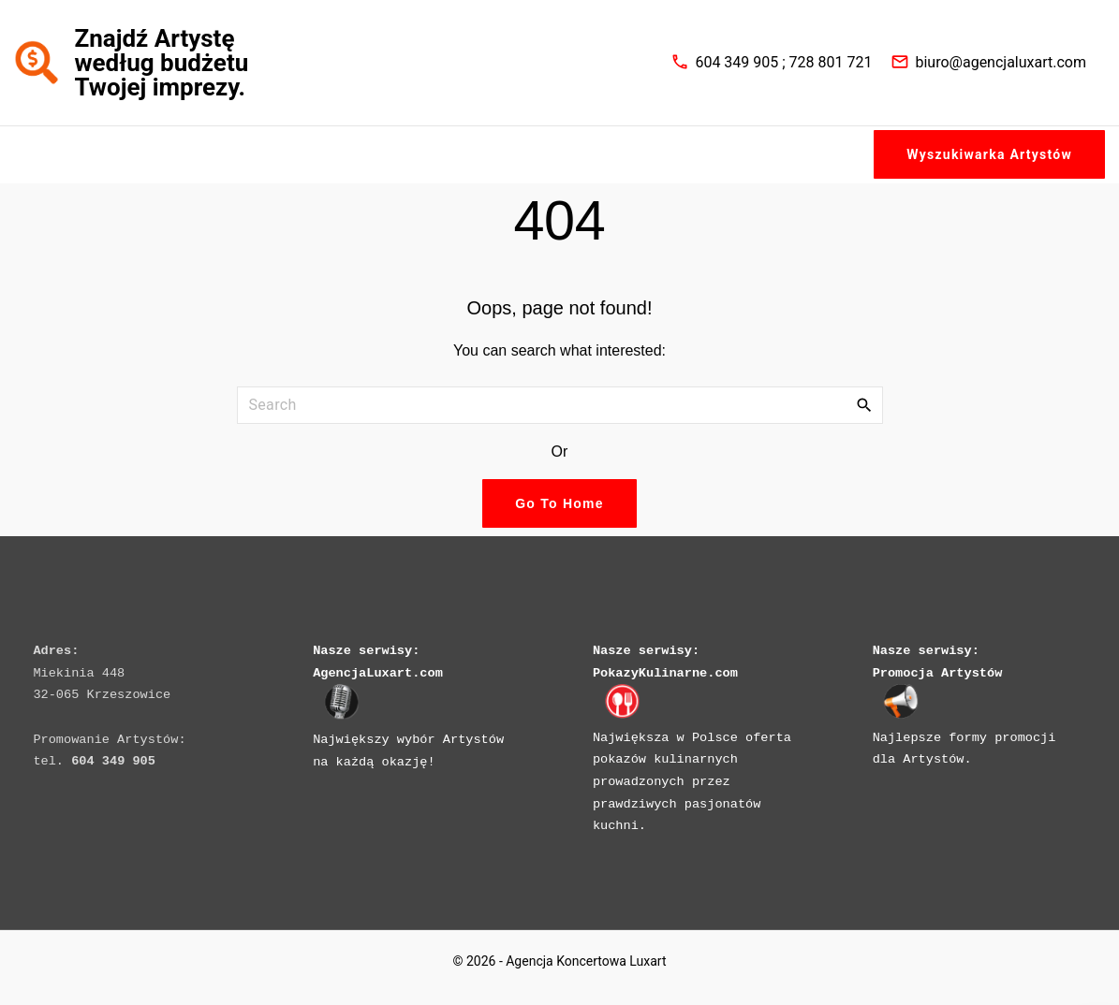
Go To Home (559, 505)
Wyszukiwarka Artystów (989, 156)
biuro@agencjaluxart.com (1000, 63)
